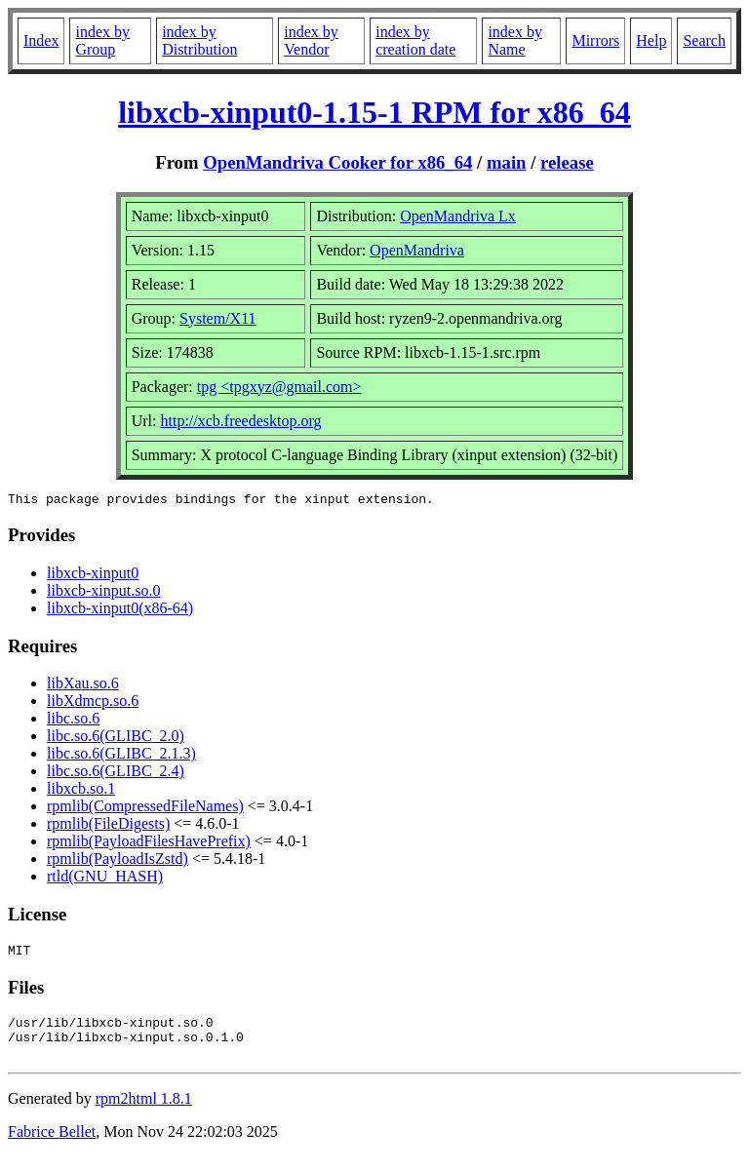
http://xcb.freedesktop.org (240, 420)
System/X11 (217, 318)
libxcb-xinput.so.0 (103, 593)
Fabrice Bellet (52, 1146)
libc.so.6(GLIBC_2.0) (115, 738)
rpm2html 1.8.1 (144, 1113)
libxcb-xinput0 (92, 575)
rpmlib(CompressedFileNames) (145, 808)
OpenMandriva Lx (458, 216)
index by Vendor (311, 40)
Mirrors (595, 40)
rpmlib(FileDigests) (108, 826)
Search (704, 40)
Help (651, 40)
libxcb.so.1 (81, 791)
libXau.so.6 (83, 686)
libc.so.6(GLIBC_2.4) (115, 773)
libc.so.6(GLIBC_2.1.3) (121, 756)
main (507, 162)
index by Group (102, 40)
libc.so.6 (73, 721)
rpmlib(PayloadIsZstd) (117, 861)
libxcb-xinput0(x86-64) (120, 611)
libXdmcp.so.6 (92, 703)
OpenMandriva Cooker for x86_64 (337, 162)
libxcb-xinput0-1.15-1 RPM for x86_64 (374, 112)
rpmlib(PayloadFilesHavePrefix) (149, 844)
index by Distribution (199, 40)
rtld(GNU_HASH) (105, 879)
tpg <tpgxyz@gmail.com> (279, 386)
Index (41, 40)
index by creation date (415, 40)
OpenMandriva (417, 250)
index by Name (515, 40)
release (567, 162)
